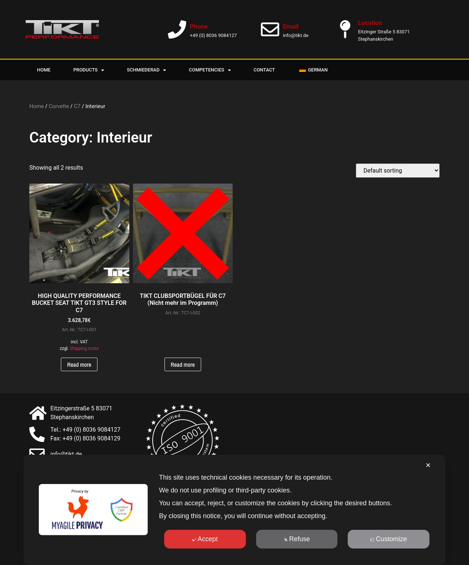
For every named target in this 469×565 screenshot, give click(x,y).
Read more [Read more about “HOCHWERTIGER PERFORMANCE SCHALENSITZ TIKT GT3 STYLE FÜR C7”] (79, 365)
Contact (264, 70)
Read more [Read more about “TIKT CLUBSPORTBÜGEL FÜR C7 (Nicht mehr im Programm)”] (183, 365)
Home (44, 70)
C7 (77, 106)
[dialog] (234, 510)
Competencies (209, 70)
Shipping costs (84, 348)
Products (88, 70)
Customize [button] (388, 539)
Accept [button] (205, 539)
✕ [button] (428, 465)
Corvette (59, 106)
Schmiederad (146, 70)
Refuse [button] (297, 539)
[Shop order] (398, 170)
